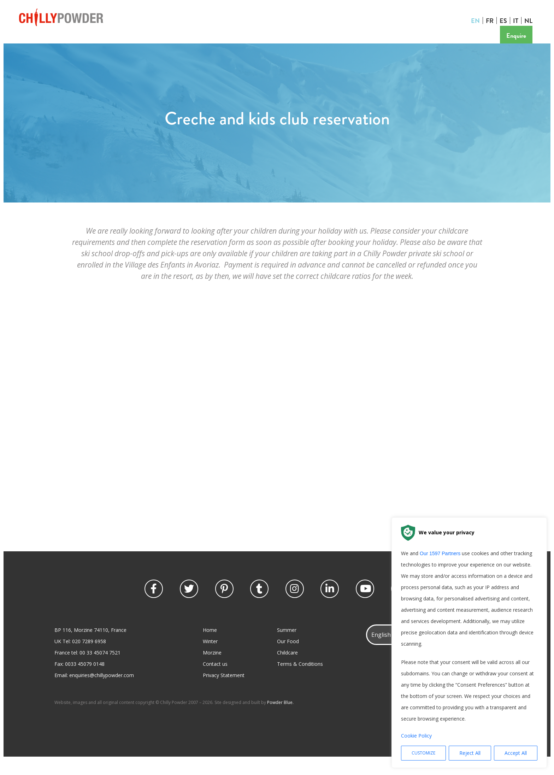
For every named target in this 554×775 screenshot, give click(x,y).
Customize (423, 753)
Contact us (338, 42)
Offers (254, 42)
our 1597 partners (440, 553)
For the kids (148, 42)
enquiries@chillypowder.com (101, 690)
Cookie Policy (416, 735)
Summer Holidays (98, 42)
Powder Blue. (280, 717)
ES (505, 20)
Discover (187, 42)
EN (477, 20)
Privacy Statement (223, 690)
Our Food (288, 656)
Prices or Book (294, 42)
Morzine (212, 667)
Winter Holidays (43, 42)
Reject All (470, 753)
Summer (286, 644)
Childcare (287, 667)
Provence (222, 42)
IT (517, 20)
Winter (210, 656)
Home (210, 644)
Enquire (518, 35)
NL (530, 20)
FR (491, 20)
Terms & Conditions (300, 678)
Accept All (516, 753)
